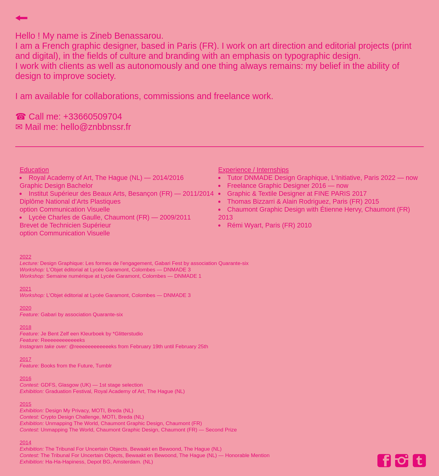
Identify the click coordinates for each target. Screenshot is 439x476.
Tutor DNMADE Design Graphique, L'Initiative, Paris (304, 177)
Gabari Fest (167, 263)
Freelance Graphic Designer (268, 185)
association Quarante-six (219, 263)
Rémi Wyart (244, 225)
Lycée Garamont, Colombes (122, 270)
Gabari (49, 314)
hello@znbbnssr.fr (94, 127)
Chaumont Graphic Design (266, 209)
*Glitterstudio (128, 334)
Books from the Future (67, 366)
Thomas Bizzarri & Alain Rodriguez (278, 201)
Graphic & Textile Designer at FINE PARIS (288, 193)
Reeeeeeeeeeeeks (63, 340)
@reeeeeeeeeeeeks (93, 346)
